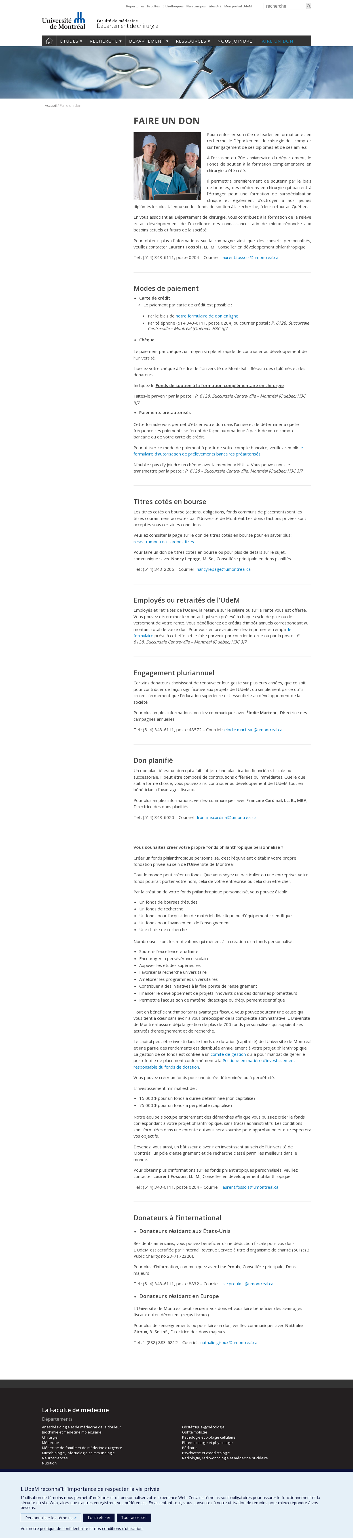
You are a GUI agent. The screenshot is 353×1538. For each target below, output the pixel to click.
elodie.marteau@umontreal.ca (253, 729)
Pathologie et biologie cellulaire (209, 1437)
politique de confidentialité (64, 1528)
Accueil (51, 105)
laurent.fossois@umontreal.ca (250, 257)
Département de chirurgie (127, 26)
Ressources (191, 41)
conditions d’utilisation (122, 1528)
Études (69, 41)
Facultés (153, 6)
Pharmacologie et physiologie (207, 1442)
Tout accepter (134, 1517)
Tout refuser (98, 1517)
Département (147, 41)
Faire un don (276, 41)
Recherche (104, 41)
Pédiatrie (190, 1447)
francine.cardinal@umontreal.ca (227, 817)
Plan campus (196, 6)
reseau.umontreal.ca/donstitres (164, 541)
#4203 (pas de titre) (49, 40)
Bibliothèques (172, 6)
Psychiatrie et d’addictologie (206, 1452)
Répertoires (135, 6)
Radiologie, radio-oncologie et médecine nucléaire (225, 1457)
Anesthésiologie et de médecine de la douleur (81, 1427)
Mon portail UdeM (238, 6)
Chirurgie (50, 1437)
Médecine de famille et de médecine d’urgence (82, 1447)
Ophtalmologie (194, 1432)
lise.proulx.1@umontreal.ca (247, 1283)
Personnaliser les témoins (51, 1517)
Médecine (50, 1442)
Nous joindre (234, 41)
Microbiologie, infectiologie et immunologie (78, 1452)
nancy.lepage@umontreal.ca (224, 569)
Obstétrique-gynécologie (203, 1427)
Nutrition (49, 1463)
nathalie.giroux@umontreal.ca (228, 1342)
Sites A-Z (214, 6)
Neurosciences (55, 1457)
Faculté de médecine (117, 20)
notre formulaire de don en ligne (207, 316)
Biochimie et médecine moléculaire (72, 1432)
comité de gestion (228, 1054)
